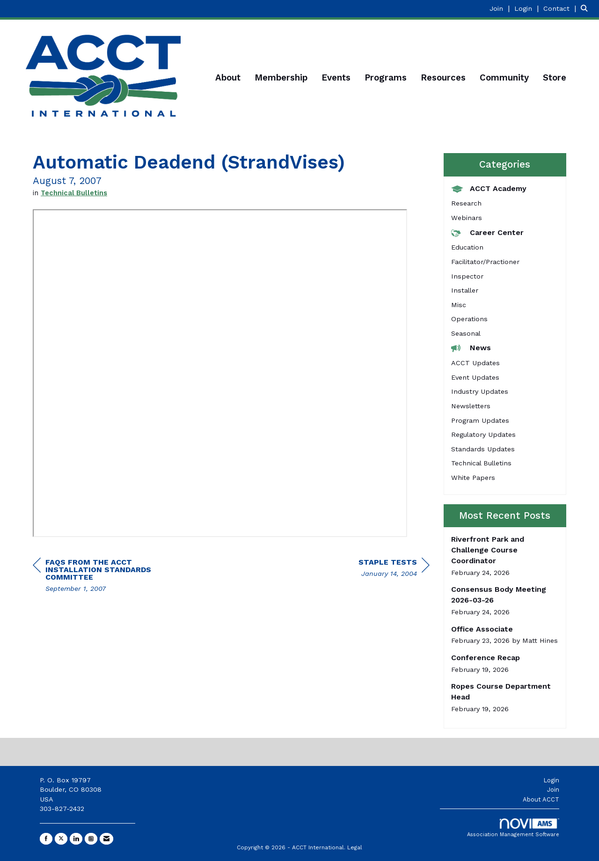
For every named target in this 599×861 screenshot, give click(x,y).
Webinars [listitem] (466, 217)
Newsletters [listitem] (470, 406)
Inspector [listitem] (467, 276)
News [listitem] (471, 347)
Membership (281, 78)
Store (554, 78)
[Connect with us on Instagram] (91, 839)
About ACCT (541, 799)
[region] (394, 569)
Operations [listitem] (469, 319)
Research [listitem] (466, 203)
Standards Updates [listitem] (483, 449)
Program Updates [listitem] (480, 420)
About (228, 78)
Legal (354, 847)
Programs (386, 78)
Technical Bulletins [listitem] (481, 463)
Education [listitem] (467, 247)
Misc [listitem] (458, 305)
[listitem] (500, 8)
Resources (443, 78)
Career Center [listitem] (487, 232)
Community (504, 78)
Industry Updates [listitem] (479, 391)
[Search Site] (586, 8)
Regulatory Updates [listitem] (483, 434)
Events (336, 78)
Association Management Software (513, 828)
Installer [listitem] (464, 290)
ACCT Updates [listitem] (475, 363)
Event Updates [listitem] (475, 377)
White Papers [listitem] (473, 477)
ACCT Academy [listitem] (488, 188)
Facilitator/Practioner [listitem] (485, 261)
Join (553, 789)
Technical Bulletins (74, 193)
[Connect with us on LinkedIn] (76, 839)
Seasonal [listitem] (466, 333)
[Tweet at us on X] (61, 839)
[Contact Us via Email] (106, 839)
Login (551, 780)
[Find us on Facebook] (46, 839)
